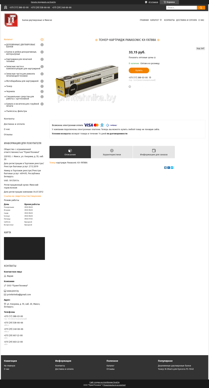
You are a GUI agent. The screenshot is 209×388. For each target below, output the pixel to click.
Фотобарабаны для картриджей (22, 81)
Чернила (10, 91)
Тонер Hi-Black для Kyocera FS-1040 (176, 369)
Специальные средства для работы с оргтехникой (20, 97)
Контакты (169, 20)
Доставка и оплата (186, 20)
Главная (144, 20)
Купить (139, 70)
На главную (9, 365)
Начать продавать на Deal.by (43, 2)
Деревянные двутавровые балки (174, 365)
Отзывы (8, 134)
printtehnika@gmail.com (19, 294)
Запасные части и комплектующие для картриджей (23, 67)
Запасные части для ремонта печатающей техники (20, 74)
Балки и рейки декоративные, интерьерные (21, 53)
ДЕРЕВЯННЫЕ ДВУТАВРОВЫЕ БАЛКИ (20, 45)
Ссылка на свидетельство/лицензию (22, 196)
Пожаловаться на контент (114, 385)
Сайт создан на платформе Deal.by (105, 382)
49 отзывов (153, 2)
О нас (201, 20)
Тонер (52, 162)
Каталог (154, 20)
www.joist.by (13, 291)
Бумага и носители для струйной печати (22, 105)
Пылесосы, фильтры (16, 111)
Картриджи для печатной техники (19, 60)
